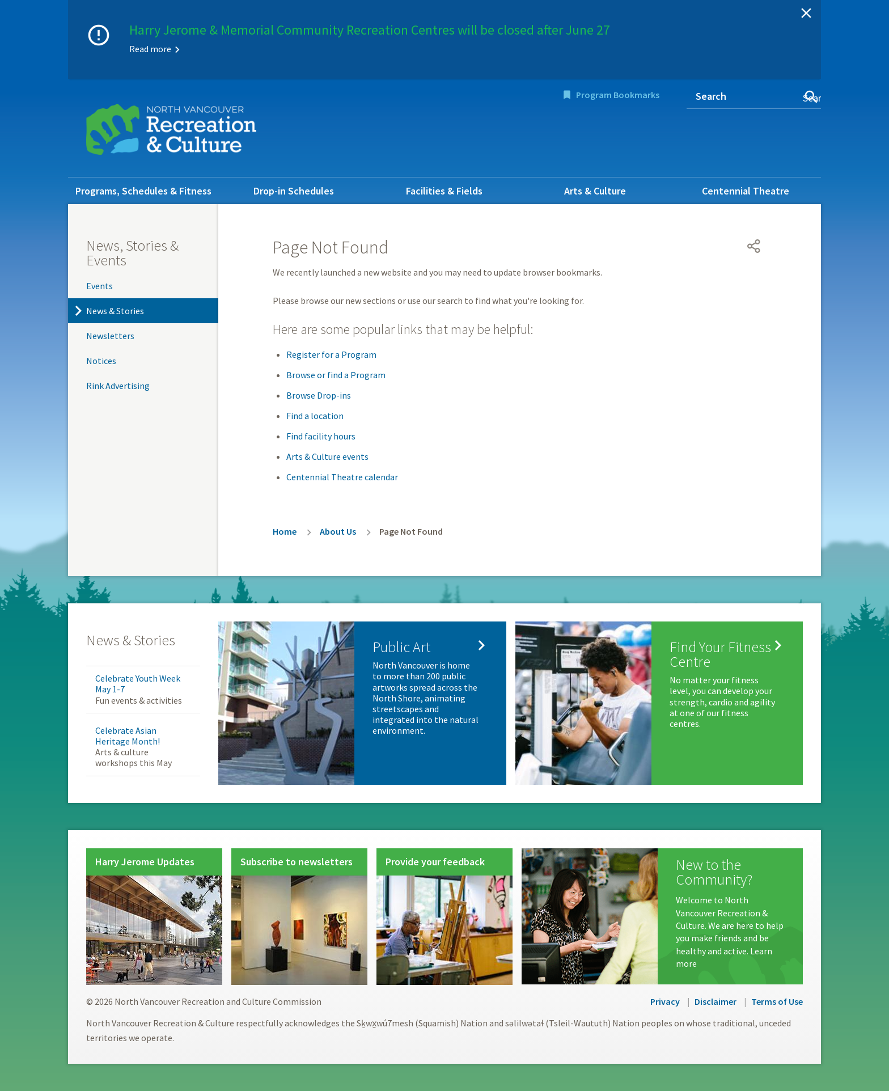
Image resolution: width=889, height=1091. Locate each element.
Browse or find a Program (336, 374)
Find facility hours (320, 436)
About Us (338, 531)
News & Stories (115, 310)
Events (99, 285)
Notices (101, 360)
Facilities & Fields (444, 190)
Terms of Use (777, 1001)
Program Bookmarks (617, 94)
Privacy (665, 1001)
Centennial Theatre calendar (342, 477)
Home (285, 531)
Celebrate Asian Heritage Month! (127, 736)
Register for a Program (331, 354)
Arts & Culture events (327, 456)
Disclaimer (715, 1001)
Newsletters (110, 335)
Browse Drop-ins (318, 395)
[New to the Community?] (662, 916)
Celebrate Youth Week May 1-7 (137, 684)
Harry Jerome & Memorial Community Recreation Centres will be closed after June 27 (369, 30)
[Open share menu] (754, 246)
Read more (150, 48)
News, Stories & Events (132, 252)
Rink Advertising (118, 385)
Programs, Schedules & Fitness (143, 190)
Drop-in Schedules (293, 190)
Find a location (315, 415)
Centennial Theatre (745, 190)
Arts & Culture (595, 190)
